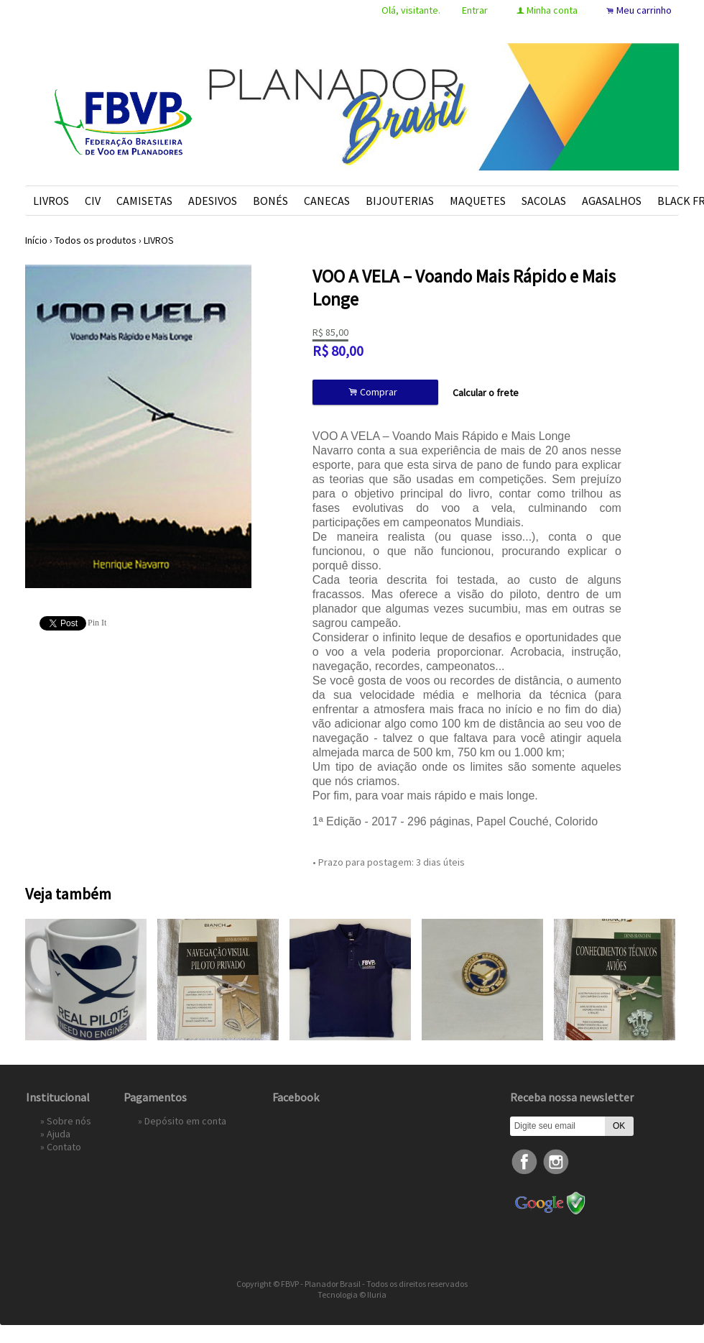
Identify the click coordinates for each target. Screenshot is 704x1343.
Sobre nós (69, 1120)
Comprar (375, 392)
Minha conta (552, 10)
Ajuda (58, 1133)
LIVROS (51, 200)
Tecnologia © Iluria (352, 1294)
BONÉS (270, 200)
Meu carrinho (644, 10)
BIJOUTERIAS (400, 200)
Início (36, 240)
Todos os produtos (95, 240)
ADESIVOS (212, 200)
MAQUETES (478, 200)
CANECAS (327, 200)
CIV (93, 200)
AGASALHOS (612, 200)
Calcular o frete (486, 392)
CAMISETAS (144, 200)
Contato (64, 1146)
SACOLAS (544, 200)
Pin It (97, 623)
